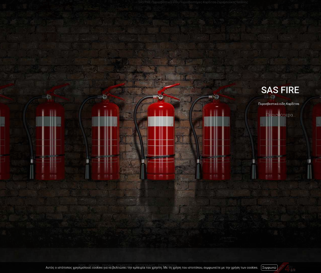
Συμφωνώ (269, 267)
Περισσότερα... (281, 115)
